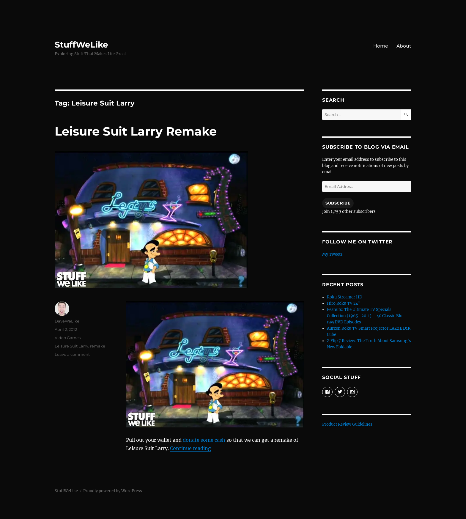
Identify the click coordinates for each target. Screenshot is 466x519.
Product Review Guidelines (347, 424)
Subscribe (337, 203)
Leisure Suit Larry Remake (136, 131)
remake (97, 346)
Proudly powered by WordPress (112, 490)
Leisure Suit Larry (71, 346)
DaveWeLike (67, 321)
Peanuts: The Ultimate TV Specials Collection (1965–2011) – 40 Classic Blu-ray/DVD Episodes (366, 316)
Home (380, 46)
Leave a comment (72, 354)
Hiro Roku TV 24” (343, 303)
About (403, 46)
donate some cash (204, 440)
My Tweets (332, 254)
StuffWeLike (81, 45)
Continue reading (190, 448)
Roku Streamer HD (344, 297)
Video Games (68, 337)
